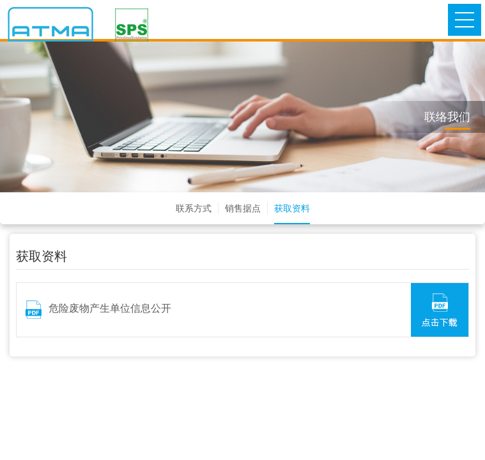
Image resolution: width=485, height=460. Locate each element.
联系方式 (194, 208)
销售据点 (243, 208)
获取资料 (292, 208)
